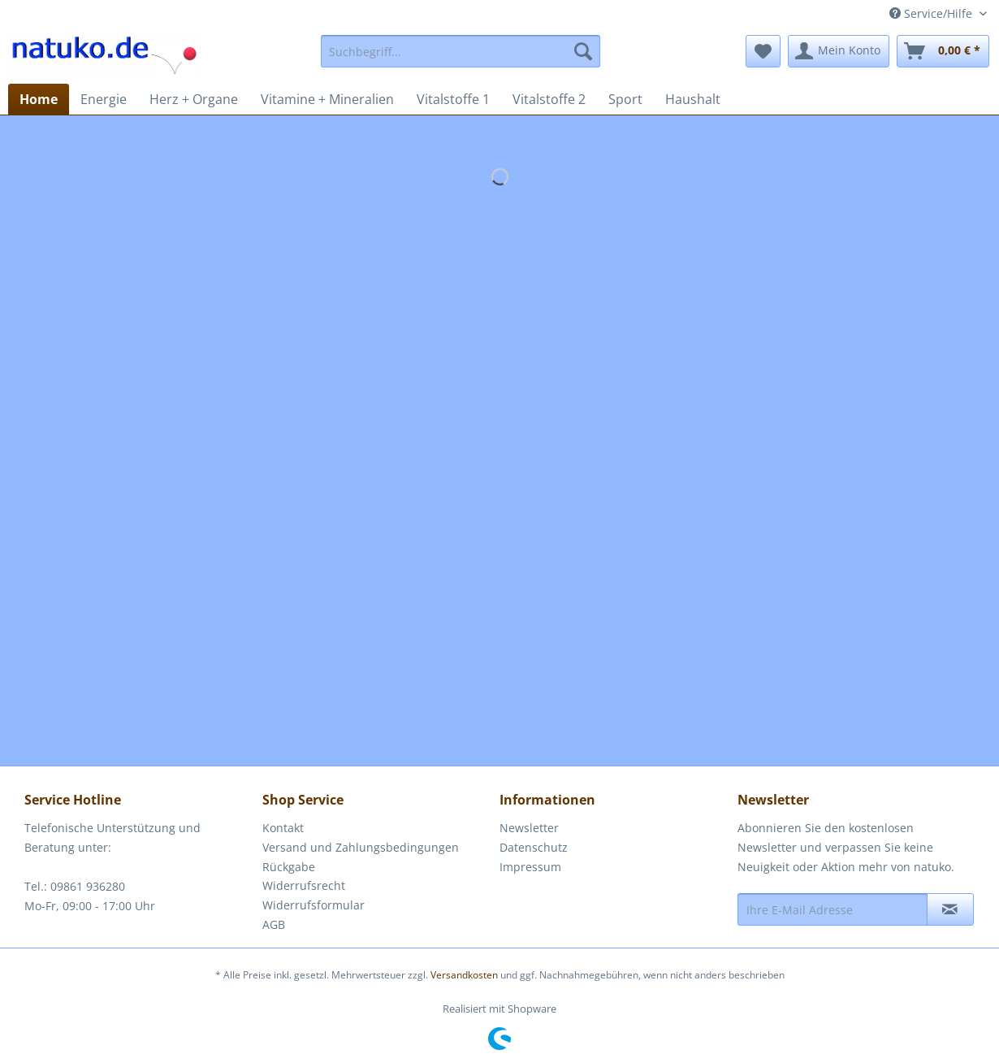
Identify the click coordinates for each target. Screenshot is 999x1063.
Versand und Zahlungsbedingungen (360, 847)
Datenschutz (534, 847)
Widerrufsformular (313, 905)
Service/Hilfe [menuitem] (932, 13)
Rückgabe (288, 866)
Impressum (530, 866)
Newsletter (529, 827)
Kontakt (283, 827)
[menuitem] (460, 51)
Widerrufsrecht (303, 885)
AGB (273, 924)
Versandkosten (464, 975)
